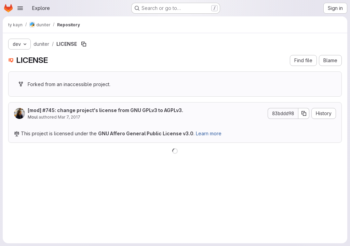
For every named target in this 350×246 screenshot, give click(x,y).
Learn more (208, 133)
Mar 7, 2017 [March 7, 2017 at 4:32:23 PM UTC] (69, 117)
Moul (33, 117)
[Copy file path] (83, 44)
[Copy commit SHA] (303, 113)
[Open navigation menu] (20, 8)
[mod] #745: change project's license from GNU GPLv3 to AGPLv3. (105, 110)
